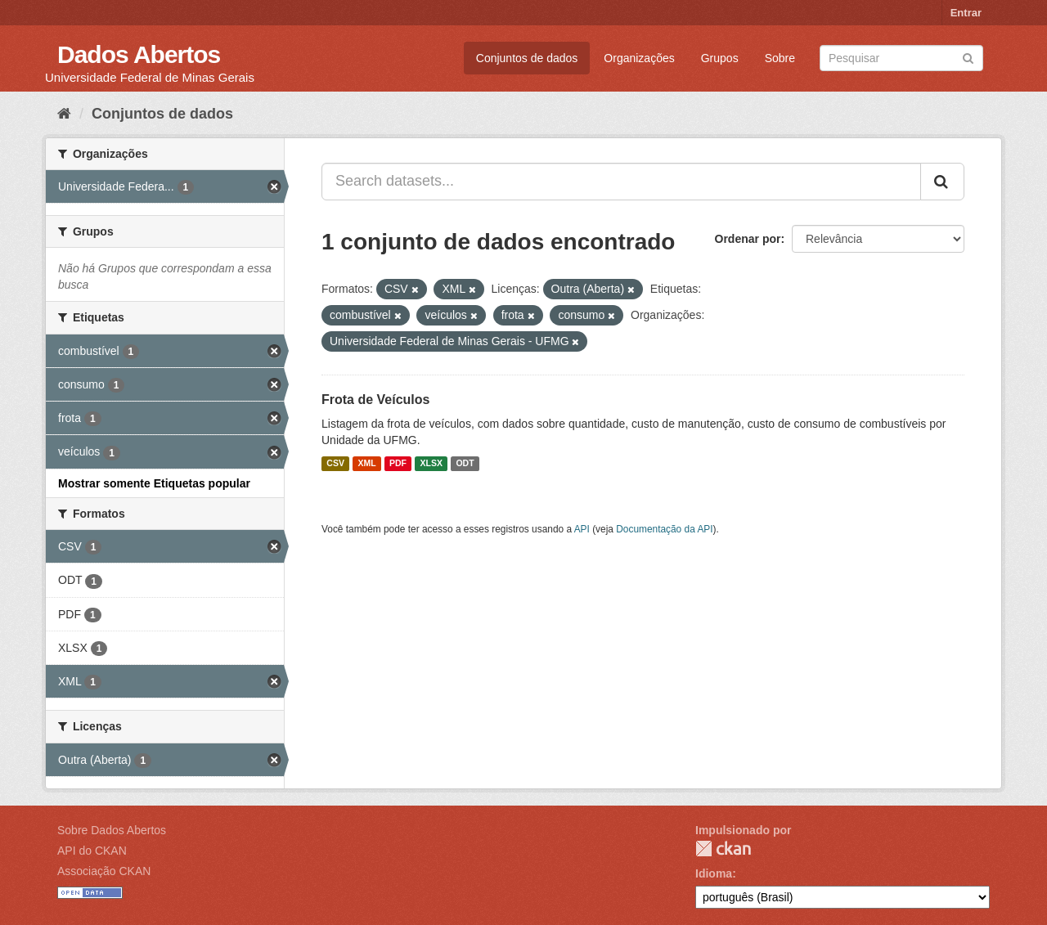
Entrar (966, 13)
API (582, 529)
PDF (398, 464)
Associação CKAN (104, 871)
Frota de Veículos (375, 399)
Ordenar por (748, 238)
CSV (335, 464)
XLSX (431, 464)
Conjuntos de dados (527, 58)
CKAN (723, 848)
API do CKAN (92, 850)
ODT (465, 464)
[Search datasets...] (621, 181)
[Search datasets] (901, 58)
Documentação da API (664, 529)
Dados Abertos (138, 54)
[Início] (64, 114)
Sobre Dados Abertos (111, 830)
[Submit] (968, 57)
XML (366, 464)
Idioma (713, 873)
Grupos (720, 58)
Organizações (639, 58)
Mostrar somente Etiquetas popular (154, 483)
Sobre (780, 58)
